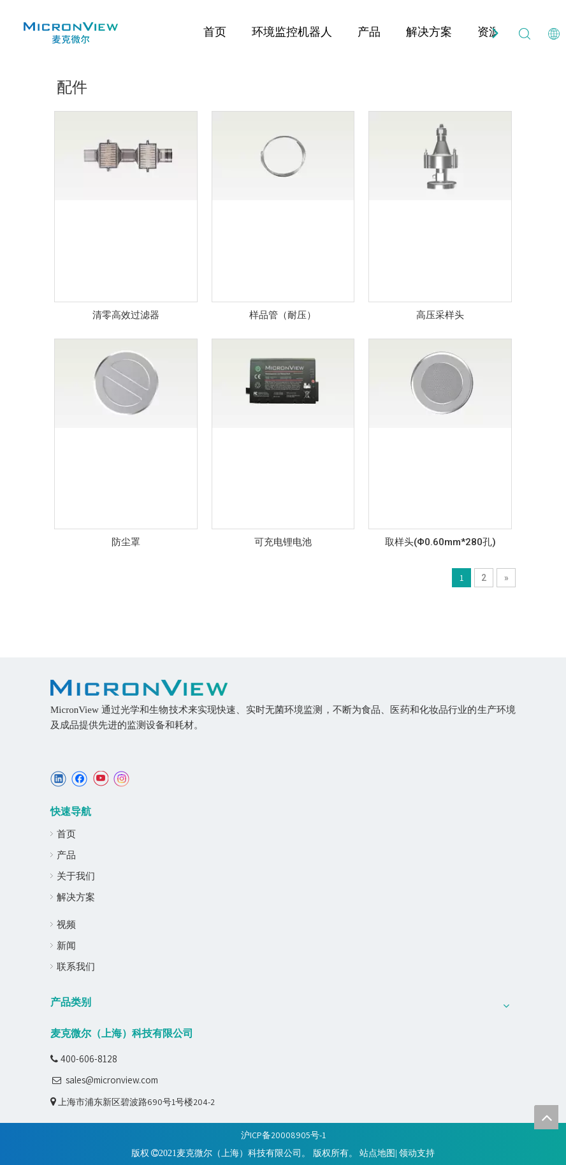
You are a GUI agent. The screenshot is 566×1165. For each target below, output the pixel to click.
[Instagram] (121, 779)
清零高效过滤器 (125, 315)
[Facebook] (79, 779)
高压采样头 (440, 315)
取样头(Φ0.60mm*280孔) (440, 542)
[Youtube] (100, 779)
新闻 (66, 945)
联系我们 (76, 966)
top (546, 1117)
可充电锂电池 (283, 542)
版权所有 (331, 1153)
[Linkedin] (58, 779)
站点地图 (377, 1153)
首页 (214, 31)
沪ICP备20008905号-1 (283, 1135)
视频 (66, 924)
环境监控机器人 (292, 31)
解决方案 (429, 31)
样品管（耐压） (282, 315)
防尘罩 (126, 542)
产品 (369, 31)
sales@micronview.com (112, 1080)
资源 (488, 31)
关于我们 (76, 876)
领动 (408, 1153)
